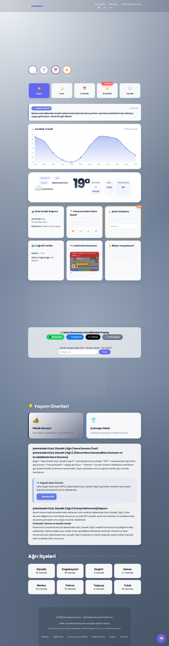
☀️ (73, 231)
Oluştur (105, 352)
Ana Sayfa (100, 4)
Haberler (113, 4)
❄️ (96, 231)
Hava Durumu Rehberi (77, 637)
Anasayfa (45, 178)
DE (105, 7)
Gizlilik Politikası (98, 637)
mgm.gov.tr (100, 628)
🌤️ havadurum (35, 6)
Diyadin (44, 183)
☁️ (88, 231)
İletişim (112, 637)
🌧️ (81, 231)
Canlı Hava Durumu (131, 4)
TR (99, 7)
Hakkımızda (58, 637)
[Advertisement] (84, 41)
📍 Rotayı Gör (46, 496)
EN (111, 7)
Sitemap (124, 637)
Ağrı (57, 178)
